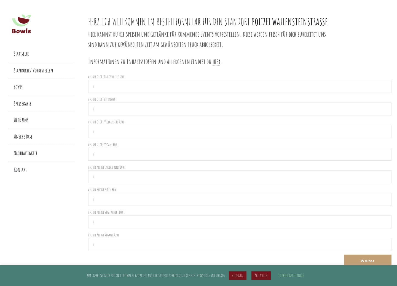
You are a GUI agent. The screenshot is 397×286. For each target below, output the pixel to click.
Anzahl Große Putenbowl (102, 99)
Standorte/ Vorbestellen (33, 70)
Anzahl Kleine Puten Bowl (102, 189)
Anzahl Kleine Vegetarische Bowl (106, 212)
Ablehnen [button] (237, 275)
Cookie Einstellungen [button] (291, 275)
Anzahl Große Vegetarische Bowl (106, 122)
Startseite (21, 53)
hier (216, 61)
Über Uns (21, 120)
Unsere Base (23, 136)
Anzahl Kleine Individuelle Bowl (106, 167)
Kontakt (20, 169)
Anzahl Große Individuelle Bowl (106, 76)
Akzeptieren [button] (261, 275)
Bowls (18, 86)
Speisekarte (22, 103)
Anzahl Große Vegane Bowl (103, 144)
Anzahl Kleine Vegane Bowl (103, 235)
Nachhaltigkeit (25, 153)
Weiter (368, 260)
